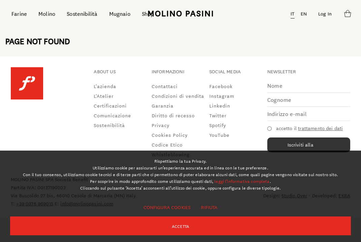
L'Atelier (104, 95)
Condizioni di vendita (178, 95)
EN (304, 13)
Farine (19, 13)
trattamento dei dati (320, 128)
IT (292, 13)
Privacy (161, 125)
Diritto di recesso (173, 115)
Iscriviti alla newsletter (300, 146)
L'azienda (105, 86)
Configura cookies (167, 207)
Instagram (221, 95)
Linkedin (219, 105)
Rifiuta (209, 207)
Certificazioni (110, 105)
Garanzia (163, 105)
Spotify (217, 125)
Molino (46, 13)
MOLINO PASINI (180, 13)
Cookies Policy (170, 134)
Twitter (218, 115)
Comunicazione (112, 115)
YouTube (219, 134)
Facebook (221, 86)
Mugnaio (119, 13)
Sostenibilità (82, 13)
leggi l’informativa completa (241, 180)
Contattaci (165, 86)
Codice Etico (167, 144)
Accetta (180, 226)
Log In (325, 13)
